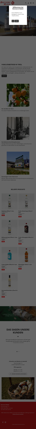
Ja (12, 21)
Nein (16, 21)
